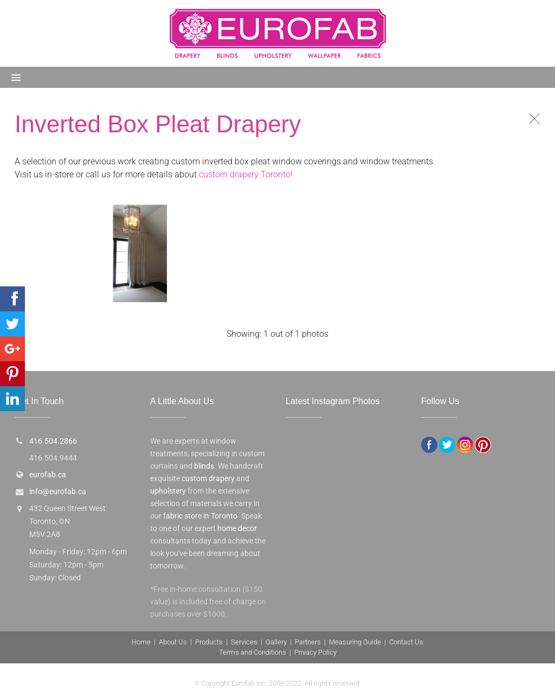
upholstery (168, 491)
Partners (308, 642)
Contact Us (406, 642)
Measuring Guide (355, 642)
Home (141, 642)
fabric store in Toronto (200, 516)
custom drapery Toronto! (246, 174)
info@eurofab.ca (57, 491)
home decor (237, 528)
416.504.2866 (53, 441)
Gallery (276, 642)
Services (244, 642)
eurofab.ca (47, 474)
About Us (173, 642)
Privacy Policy (315, 652)
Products (209, 642)
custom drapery (208, 478)
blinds (204, 466)
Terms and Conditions (252, 652)
